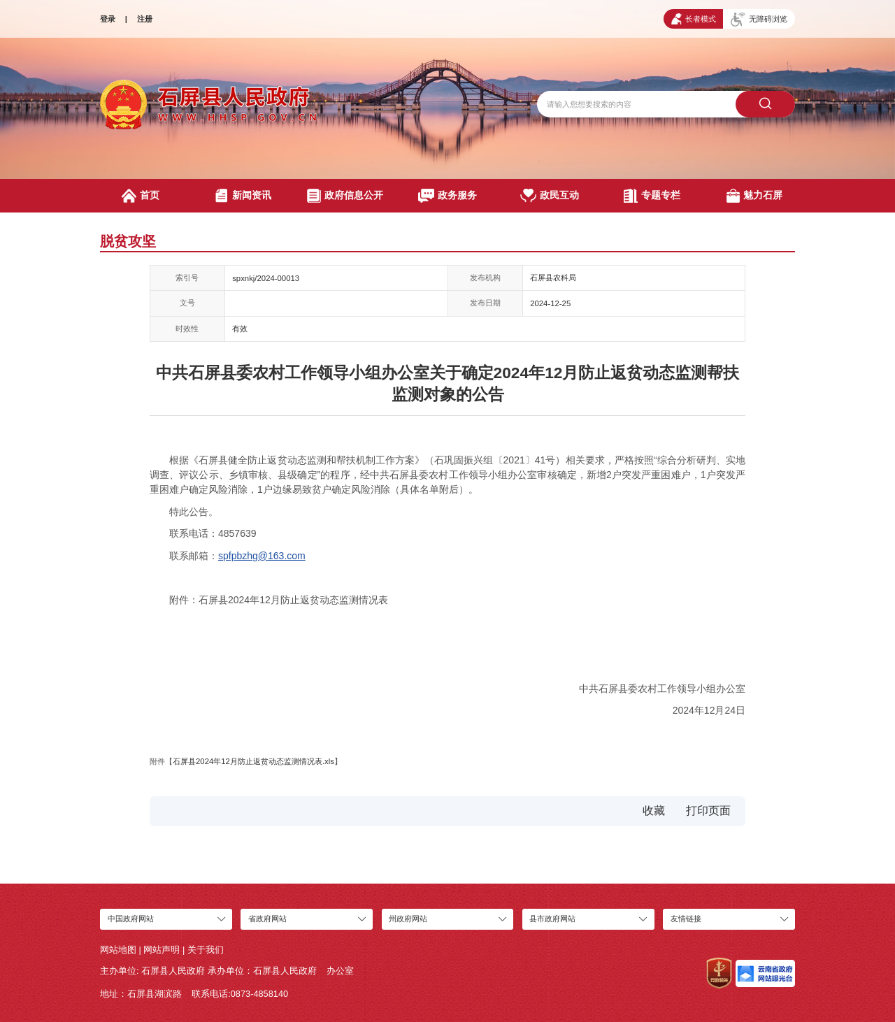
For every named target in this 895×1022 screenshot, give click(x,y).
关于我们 (205, 949)
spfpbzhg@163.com (262, 555)
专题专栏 (652, 196)
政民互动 (549, 196)
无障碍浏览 (759, 20)
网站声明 (161, 949)
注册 (144, 19)
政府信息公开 (345, 196)
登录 (107, 19)
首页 (140, 196)
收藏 (654, 810)
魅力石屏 (754, 196)
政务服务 (447, 196)
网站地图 (118, 949)
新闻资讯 (243, 196)
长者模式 (693, 18)
